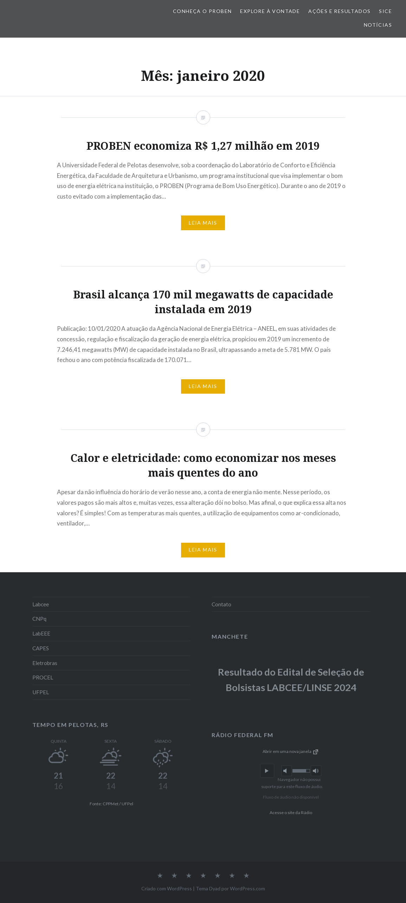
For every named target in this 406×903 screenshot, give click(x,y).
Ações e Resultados (339, 11)
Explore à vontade (270, 11)
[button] (267, 771)
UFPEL (40, 692)
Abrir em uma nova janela (291, 751)
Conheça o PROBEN (202, 11)
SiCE (385, 11)
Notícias (378, 25)
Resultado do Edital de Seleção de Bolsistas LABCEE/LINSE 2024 (291, 680)
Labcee (40, 604)
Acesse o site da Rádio (291, 812)
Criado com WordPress (166, 888)
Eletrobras (44, 663)
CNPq (39, 618)
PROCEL (42, 677)
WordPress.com (247, 888)
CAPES (40, 648)
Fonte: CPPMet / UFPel (111, 803)
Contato (221, 604)
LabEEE (41, 633)
